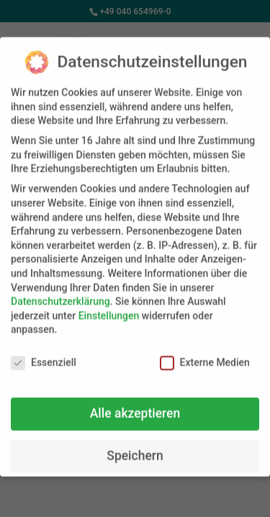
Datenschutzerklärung (60, 294)
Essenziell (43, 356)
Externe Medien (205, 356)
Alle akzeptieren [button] (135, 406)
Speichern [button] (135, 449)
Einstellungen (109, 308)
